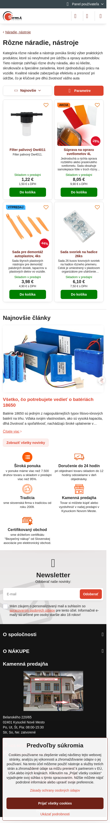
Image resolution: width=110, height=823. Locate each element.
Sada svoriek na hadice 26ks (79, 254)
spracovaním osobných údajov (32, 610)
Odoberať (90, 594)
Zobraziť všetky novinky (25, 443)
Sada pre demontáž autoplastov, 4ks (27, 254)
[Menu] (100, 16)
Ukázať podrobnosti (55, 814)
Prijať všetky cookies (55, 803)
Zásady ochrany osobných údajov (55, 790)
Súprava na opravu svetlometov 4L (79, 152)
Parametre (79, 90)
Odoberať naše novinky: (53, 582)
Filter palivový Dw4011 (28, 150)
